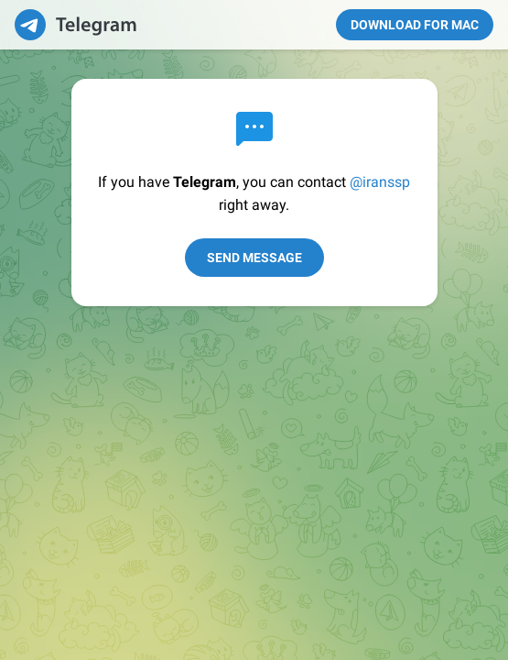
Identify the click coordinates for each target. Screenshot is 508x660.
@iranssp (380, 182)
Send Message (254, 257)
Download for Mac (415, 24)
